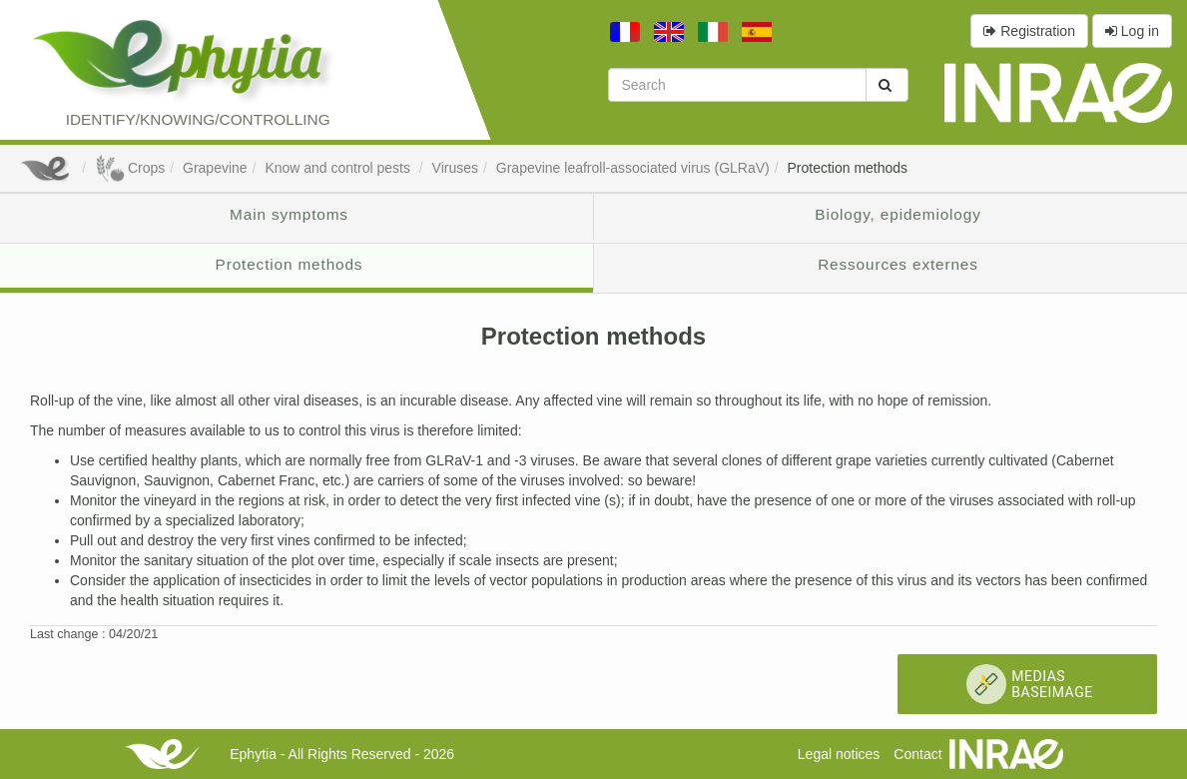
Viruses (455, 168)
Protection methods (847, 168)
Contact (917, 754)
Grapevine (215, 168)
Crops (130, 168)
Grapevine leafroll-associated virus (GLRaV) (633, 168)
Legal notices (839, 754)
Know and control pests (339, 168)
